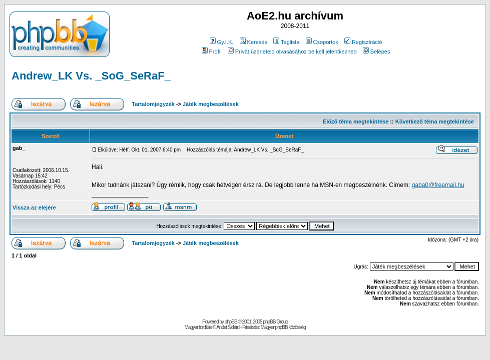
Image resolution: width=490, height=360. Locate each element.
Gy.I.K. (222, 42)
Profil (212, 51)
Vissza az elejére (34, 207)
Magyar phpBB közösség (282, 327)
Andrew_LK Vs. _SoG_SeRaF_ (91, 76)
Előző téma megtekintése (355, 121)
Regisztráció (363, 42)
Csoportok (322, 42)
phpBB (231, 321)
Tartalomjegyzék (153, 104)
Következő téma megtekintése (434, 121)
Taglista (286, 42)
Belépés (376, 51)
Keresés (253, 42)
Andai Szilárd (227, 327)
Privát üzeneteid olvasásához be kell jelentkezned (292, 51)
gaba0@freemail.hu (438, 185)
